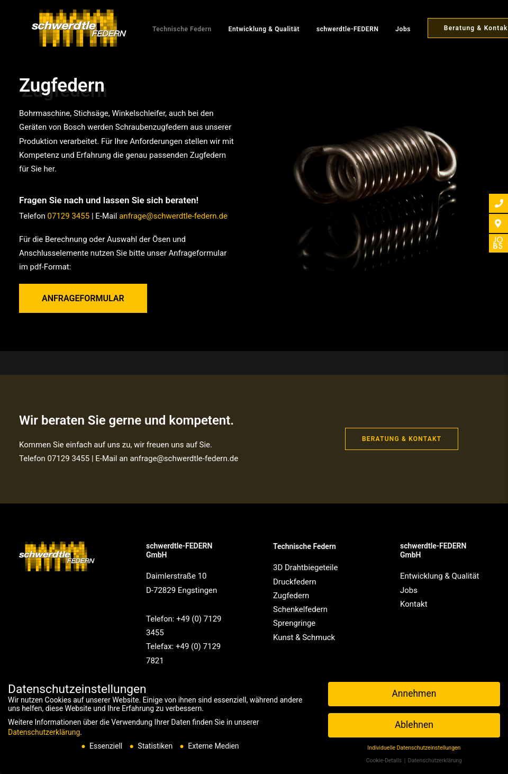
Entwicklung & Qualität (251, 29)
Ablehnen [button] (414, 724)
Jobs (390, 29)
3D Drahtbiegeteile (305, 567)
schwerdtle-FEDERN (335, 29)
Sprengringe (294, 623)
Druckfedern (294, 582)
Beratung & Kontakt (401, 439)
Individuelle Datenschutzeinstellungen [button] (413, 747)
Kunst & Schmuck (304, 637)
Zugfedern (291, 595)
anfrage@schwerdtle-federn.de (173, 216)
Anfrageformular (83, 298)
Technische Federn (169, 29)
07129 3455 (69, 216)
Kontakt (414, 604)
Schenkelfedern (300, 609)
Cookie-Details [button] (384, 760)
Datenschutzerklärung (44, 732)
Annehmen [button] (414, 693)
